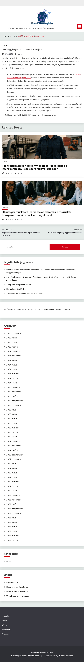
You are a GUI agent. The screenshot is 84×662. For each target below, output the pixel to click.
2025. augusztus (13, 333)
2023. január (11, 436)
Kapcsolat (6, 629)
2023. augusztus (13, 405)
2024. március (12, 373)
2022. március (12, 481)
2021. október (12, 504)
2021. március (12, 535)
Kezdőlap (6, 616)
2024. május (11, 365)
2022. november (13, 445)
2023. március (12, 427)
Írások (5, 45)
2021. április (11, 531)
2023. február (12, 432)
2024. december (13, 351)
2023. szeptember (14, 400)
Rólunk (5, 620)
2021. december (13, 495)
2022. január (11, 490)
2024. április (11, 369)
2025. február (12, 347)
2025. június (11, 338)
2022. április (11, 477)
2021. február (12, 540)
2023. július (11, 410)
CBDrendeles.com (47, 309)
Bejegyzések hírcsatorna (17, 587)
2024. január (11, 382)
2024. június (11, 360)
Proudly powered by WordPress (25, 655)
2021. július (11, 517)
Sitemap (5, 634)
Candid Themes (66, 655)
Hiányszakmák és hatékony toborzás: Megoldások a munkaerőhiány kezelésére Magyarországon (34, 167)
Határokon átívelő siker (16, 289)
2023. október (12, 396)
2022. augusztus (13, 459)
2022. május (11, 472)
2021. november (13, 500)
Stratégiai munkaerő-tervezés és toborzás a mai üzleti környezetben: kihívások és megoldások (36, 213)
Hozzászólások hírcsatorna (18, 591)
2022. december (13, 441)
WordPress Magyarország (17, 596)
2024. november (13, 355)
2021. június (11, 522)
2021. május (11, 526)
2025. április (11, 342)
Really (19, 54)
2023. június (11, 414)
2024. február (12, 378)
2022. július (11, 463)
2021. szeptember (14, 508)
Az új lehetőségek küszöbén (18, 284)
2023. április (11, 423)
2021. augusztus (13, 513)
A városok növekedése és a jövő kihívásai (24, 293)
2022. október (12, 450)
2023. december (13, 387)
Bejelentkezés (12, 582)
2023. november (13, 391)
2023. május (11, 418)
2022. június (11, 468)
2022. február (12, 486)
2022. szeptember (14, 455)
